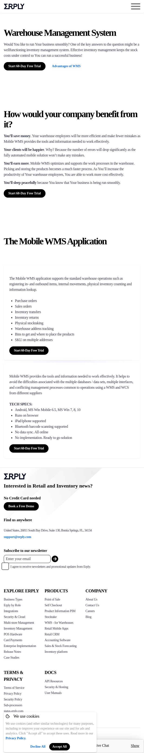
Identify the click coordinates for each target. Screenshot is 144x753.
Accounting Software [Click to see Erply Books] (57, 640)
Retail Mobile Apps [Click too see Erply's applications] (56, 628)
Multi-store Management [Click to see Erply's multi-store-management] (19, 622)
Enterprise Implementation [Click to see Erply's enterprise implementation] (20, 646)
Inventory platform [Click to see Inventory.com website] (56, 651)
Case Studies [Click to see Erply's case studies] (11, 657)
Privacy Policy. (16, 738)
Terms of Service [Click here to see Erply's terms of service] (14, 688)
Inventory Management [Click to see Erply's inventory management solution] (18, 628)
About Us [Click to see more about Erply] (91, 599)
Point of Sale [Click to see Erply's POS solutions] (52, 599)
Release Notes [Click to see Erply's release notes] (12, 651)
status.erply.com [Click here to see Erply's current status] (13, 711)
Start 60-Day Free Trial (24, 66)
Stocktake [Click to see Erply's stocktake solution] (50, 617)
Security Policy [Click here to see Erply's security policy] (13, 699)
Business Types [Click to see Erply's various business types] (13, 599)
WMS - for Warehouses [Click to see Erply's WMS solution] (59, 622)
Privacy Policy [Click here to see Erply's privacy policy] (12, 693)
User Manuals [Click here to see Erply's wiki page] (53, 693)
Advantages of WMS (66, 66)
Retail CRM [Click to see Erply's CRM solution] (52, 634)
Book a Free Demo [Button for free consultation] (21, 506)
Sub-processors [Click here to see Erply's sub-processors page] (13, 705)
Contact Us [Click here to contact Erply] (92, 605)
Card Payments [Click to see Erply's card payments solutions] (13, 640)
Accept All (59, 746)
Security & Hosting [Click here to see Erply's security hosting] (56, 687)
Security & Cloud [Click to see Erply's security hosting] (14, 617)
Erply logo (14, 6)
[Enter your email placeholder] (27, 559)
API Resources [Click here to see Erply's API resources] (54, 681)
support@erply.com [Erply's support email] (17, 537)
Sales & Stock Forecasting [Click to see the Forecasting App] (61, 646)
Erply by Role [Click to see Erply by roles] (12, 605)
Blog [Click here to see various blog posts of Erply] (88, 617)
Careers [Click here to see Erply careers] (90, 611)
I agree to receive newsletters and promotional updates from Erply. (50, 566)
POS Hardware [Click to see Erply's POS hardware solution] (13, 634)
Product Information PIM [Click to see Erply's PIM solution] (60, 611)
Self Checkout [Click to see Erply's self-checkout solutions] (53, 605)
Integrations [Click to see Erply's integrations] (11, 611)
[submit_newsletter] (55, 559)
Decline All (38, 746)
